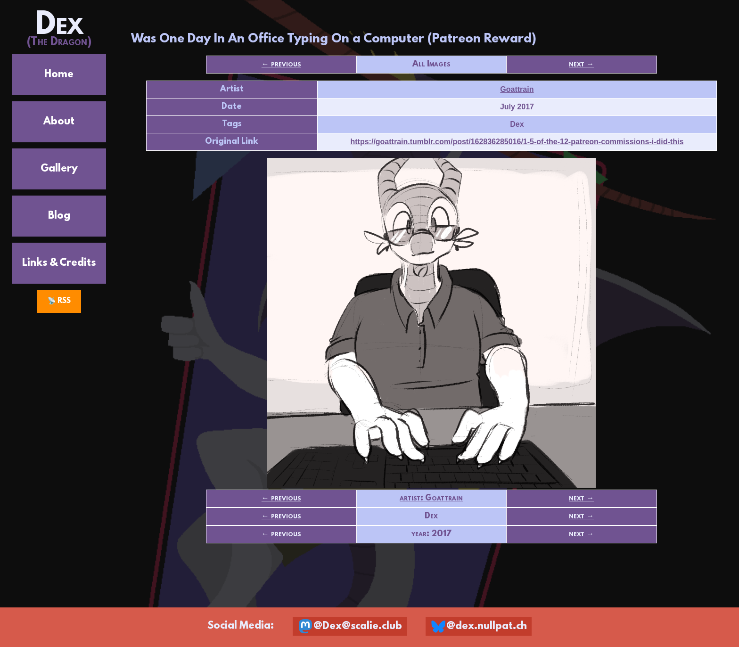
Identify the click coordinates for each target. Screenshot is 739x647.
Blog (59, 216)
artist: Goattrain (431, 498)
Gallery (59, 169)
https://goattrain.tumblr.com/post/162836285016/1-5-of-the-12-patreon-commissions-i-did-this (517, 142)
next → (581, 64)
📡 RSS (59, 301)
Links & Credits (59, 263)
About (58, 122)
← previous (281, 64)
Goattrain (517, 89)
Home (59, 75)
